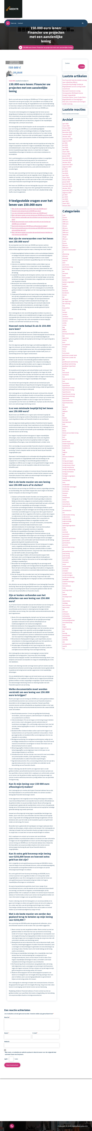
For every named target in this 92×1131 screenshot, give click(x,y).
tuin (63, 592)
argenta (64, 260)
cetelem (65, 321)
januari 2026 (66, 130)
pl (63, 549)
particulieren (66, 543)
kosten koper (66, 441)
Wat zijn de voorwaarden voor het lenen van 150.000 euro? (29, 209)
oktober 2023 (66, 188)
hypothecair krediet (68, 387)
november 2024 (67, 160)
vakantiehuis (66, 601)
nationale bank (67, 506)
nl (63, 508)
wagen (64, 627)
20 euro (64, 226)
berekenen (65, 293)
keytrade (65, 420)
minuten (65, 493)
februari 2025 (66, 154)
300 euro (65, 239)
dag (63, 327)
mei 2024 (65, 173)
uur (63, 599)
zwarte (64, 646)
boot (63, 310)
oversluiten (65, 534)
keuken (64, 418)
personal (65, 545)
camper (64, 312)
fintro (64, 349)
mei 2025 (65, 147)
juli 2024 (64, 169)
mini (63, 482)
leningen (65, 474)
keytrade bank (66, 422)
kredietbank (66, 446)
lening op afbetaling (68, 469)
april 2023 (65, 201)
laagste (64, 452)
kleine (64, 431)
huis (63, 381)
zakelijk (64, 637)
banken (64, 280)
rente (64, 564)
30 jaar (64, 237)
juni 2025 (65, 145)
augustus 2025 (66, 141)
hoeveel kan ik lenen (68, 379)
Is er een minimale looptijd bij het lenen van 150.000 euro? (29, 213)
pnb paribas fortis (67, 551)
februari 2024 (66, 180)
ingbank (64, 411)
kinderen (65, 426)
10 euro (64, 217)
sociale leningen (67, 575)
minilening (65, 489)
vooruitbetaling (67, 622)
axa (63, 271)
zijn (63, 642)
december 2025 (67, 132)
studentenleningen (68, 581)
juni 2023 (65, 197)
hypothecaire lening (68, 394)
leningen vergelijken (68, 476)
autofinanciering (67, 267)
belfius (64, 288)
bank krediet (66, 278)
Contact (20, 23)
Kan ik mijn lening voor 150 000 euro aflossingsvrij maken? (29, 226)
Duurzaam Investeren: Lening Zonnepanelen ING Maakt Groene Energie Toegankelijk (72, 93)
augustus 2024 (66, 167)
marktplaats (66, 480)
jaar (63, 413)
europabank (66, 344)
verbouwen (65, 614)
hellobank (65, 375)
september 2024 (67, 164)
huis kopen (65, 383)
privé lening (66, 556)
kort (63, 437)
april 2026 (65, 124)
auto (63, 263)
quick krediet (66, 558)
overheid (65, 532)
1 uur (63, 215)
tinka (64, 588)
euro (63, 342)
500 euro (65, 245)
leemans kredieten (68, 456)
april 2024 (65, 175)
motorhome (66, 504)
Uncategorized (67, 597)
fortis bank (65, 353)
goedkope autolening (69, 364)
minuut (64, 495)
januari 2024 (66, 182)
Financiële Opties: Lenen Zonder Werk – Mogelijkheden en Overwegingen (74, 98)
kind (63, 424)
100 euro (65, 219)
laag (63, 450)
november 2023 (67, 186)
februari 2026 (66, 128)
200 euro (65, 228)
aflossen (65, 256)
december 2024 (67, 158)
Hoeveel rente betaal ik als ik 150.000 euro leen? (26, 211)
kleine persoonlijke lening (70, 433)
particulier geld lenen (69, 538)
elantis (64, 340)
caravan (64, 314)
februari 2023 (66, 205)
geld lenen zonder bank (69, 355)
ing (63, 405)
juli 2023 (64, 195)
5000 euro (65, 247)
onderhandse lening (68, 515)
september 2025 (67, 139)
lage (63, 454)
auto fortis (65, 265)
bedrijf (64, 284)
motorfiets (65, 502)
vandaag (65, 603)
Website (6, 1041)
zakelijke (65, 640)
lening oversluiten (68, 472)
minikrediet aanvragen (69, 487)
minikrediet (66, 484)
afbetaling (65, 254)
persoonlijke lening (68, 547)
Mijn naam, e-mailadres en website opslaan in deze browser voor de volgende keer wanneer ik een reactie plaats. (30, 1053)
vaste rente (65, 607)
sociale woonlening (68, 577)
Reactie (7, 1017)
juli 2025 (64, 143)
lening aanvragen (67, 461)
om (63, 512)
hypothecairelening (68, 396)
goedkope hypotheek (68, 366)
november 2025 (67, 134)
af (63, 252)
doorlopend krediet (68, 334)
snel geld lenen (67, 573)
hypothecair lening (68, 390)
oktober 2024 (66, 162)
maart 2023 (65, 203)
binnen (64, 295)
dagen (64, 329)
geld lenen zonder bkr (69, 357)
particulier (65, 536)
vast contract (66, 605)
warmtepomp (66, 629)
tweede (64, 594)
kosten (64, 439)
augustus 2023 (66, 192)
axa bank (65, 273)
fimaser (64, 347)
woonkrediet (66, 635)
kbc (63, 416)
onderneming (66, 519)
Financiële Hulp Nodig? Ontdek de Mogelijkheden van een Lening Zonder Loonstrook (74, 86)
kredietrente (66, 448)
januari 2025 (66, 156)
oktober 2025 (66, 136)
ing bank (65, 407)
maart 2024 (65, 177)
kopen (64, 435)
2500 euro (65, 232)
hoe (63, 377)
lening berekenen (67, 463)
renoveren (65, 562)
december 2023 (67, 184)
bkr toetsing (66, 303)
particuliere (66, 540)
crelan (64, 325)
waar (63, 625)
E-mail (35, 1033)
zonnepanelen (66, 644)
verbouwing (66, 616)
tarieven (65, 584)
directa (64, 331)
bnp (63, 306)
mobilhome (66, 497)
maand (64, 478)
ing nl (64, 409)
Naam (6, 1033)
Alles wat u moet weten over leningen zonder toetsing (74, 103)
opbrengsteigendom (68, 525)
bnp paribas (66, 308)
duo (63, 336)
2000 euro (65, 230)
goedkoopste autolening (70, 362)
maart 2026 (65, 126)
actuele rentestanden (69, 250)
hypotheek (65, 398)
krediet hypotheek (68, 444)
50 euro (64, 243)
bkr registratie (66, 301)
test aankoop (66, 586)
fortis (64, 351)
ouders (64, 530)
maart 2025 (65, 152)
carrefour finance (67, 319)
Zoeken (67, 63)
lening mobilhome (68, 467)
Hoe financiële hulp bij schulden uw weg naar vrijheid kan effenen (74, 81)
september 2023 (67, 190)
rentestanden (66, 566)
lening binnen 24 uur (68, 465)
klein (63, 428)
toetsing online (67, 590)
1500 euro (65, 224)
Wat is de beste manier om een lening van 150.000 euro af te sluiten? (32, 215)
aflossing (65, 258)
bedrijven (65, 286)
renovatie (65, 560)
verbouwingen (66, 618)
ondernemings (66, 521)
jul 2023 (12, 81)
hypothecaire (66, 392)
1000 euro (65, 222)
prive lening (66, 553)
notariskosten (66, 510)
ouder (64, 528)
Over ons (13, 23)
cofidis (64, 323)
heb (63, 370)
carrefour (65, 316)
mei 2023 (65, 199)
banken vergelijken (68, 282)
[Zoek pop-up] (83, 23)
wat (63, 631)
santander (65, 568)
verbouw (65, 612)
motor (64, 500)
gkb (63, 359)
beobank (65, 291)
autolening (65, 269)
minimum (65, 491)
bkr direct (65, 299)
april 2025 (65, 149)
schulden (65, 571)
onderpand (65, 523)
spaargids (65, 579)
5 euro (64, 241)
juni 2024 (65, 171)
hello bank (65, 372)
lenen (64, 459)
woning (64, 633)
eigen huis (65, 338)
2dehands (65, 235)
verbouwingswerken (68, 620)
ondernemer (66, 517)
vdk (63, 609)
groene (64, 368)
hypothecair (66, 385)
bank (63, 275)
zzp (63, 648)
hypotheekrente (67, 400)
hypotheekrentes (67, 403)
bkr (63, 297)
